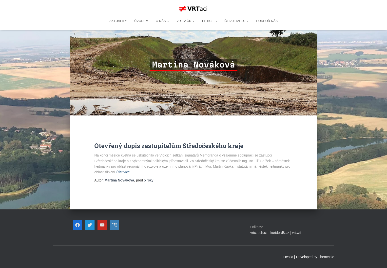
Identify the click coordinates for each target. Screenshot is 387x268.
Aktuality (118, 21)
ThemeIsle (326, 257)
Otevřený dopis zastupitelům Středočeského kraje (168, 146)
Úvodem (141, 21)
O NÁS (162, 21)
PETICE (209, 21)
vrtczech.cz (259, 233)
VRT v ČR (185, 21)
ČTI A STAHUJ (237, 21)
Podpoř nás (267, 21)
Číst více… (124, 172)
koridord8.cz (279, 233)
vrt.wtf (296, 233)
